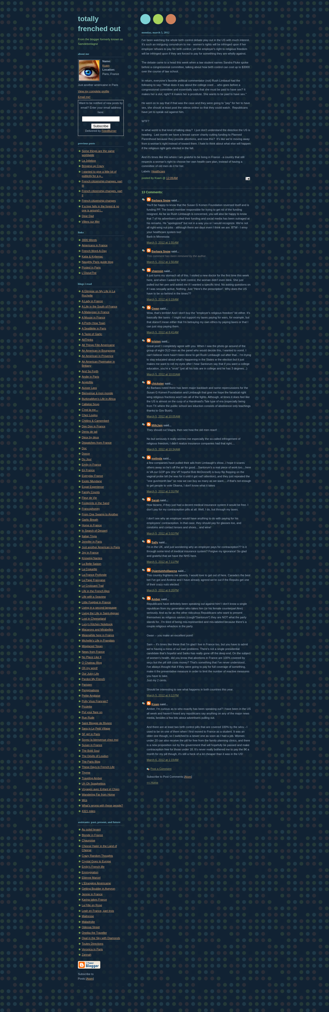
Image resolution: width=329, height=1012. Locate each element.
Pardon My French (93, 679)
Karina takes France (94, 899)
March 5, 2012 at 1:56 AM (163, 261)
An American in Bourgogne (98, 350)
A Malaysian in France (95, 312)
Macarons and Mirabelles (97, 629)
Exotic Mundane (92, 481)
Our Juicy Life (90, 673)
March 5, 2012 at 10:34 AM (163, 449)
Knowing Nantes (92, 558)
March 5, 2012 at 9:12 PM (163, 695)
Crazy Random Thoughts (97, 855)
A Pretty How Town (93, 323)
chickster (158, 383)
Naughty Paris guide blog (97, 261)
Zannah (86, 954)
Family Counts (91, 492)
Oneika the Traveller (94, 932)
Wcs (84, 800)
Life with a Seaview (94, 596)
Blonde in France (92, 835)
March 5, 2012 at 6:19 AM (163, 299)
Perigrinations (90, 690)
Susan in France (92, 745)
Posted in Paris (91, 267)
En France (88, 470)
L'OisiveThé (89, 272)
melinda (157, 458)
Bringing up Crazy (93, 166)
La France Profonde (94, 574)
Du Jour (87, 459)
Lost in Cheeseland (94, 618)
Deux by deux (90, 437)
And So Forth (90, 371)
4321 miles (88, 811)
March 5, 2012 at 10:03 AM (163, 374)
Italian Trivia (89, 536)
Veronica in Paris (92, 949)
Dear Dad (88, 215)
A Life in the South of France (99, 306)
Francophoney (91, 508)
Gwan (155, 308)
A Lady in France (92, 301)
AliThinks (87, 339)
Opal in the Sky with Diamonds (101, 938)
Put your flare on (92, 712)
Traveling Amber (92, 778)
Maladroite (88, 921)
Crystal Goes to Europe (96, 861)
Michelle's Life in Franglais (98, 640)
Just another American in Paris (101, 547)
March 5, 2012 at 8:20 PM (163, 590)
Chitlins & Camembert (95, 420)
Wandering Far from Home (98, 794)
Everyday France (92, 475)
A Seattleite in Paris (94, 328)
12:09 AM (172, 178)
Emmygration (90, 872)
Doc (84, 448)
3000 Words (89, 239)
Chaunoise (88, 840)
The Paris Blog (91, 761)
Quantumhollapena (164, 570)
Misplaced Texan (92, 646)
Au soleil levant (91, 829)
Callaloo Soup (90, 404)
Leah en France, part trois (98, 910)
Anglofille (87, 382)
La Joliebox (89, 160)
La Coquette (89, 569)
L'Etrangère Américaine (96, 883)
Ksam (155, 704)
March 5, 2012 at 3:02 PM (163, 533)
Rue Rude (88, 717)
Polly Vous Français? (95, 701)
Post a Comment (160, 768)
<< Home (152, 782)
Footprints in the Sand (95, 503)
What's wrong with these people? (102, 805)
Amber (156, 599)
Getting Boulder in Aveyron (98, 888)
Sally (155, 542)
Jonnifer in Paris (92, 541)
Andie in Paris (90, 376)
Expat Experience (93, 486)
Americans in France (94, 245)
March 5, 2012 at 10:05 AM (163, 416)
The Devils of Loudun (95, 756)
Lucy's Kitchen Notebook (97, 624)
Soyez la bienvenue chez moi (100, 739)
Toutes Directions (92, 943)
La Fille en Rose (92, 905)
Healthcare (158, 171)
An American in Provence (97, 355)
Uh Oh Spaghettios (93, 783)
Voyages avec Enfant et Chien (100, 789)
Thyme (86, 772)
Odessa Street (91, 927)
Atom (188, 776)
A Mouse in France (93, 317)
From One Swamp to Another (100, 514)
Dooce (86, 453)
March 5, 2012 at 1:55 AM (163, 242)
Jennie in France (92, 894)
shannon (157, 271)
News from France (93, 651)
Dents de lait (89, 431)
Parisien (87, 684)
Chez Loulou (90, 415)
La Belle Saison (91, 563)
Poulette (87, 706)
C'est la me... (90, 409)
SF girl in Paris (91, 734)
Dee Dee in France (93, 426)
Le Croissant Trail (93, 585)
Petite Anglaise (91, 695)
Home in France (92, 525)
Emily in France (91, 464)
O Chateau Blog (92, 662)
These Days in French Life (98, 766)
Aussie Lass (89, 387)
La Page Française (93, 580)
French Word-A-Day (94, 250)
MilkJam (157, 425)
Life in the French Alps (95, 591)
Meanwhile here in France (98, 635)
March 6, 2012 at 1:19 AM (163, 759)
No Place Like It (91, 657)
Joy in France (90, 552)
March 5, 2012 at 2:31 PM (163, 491)
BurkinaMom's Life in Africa (99, 398)
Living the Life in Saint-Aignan (100, 613)
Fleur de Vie (89, 497)
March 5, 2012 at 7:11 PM (163, 561)
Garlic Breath (90, 519)
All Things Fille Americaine (98, 345)
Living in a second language (99, 607)
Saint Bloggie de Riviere (97, 723)
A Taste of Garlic (92, 334)
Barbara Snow (161, 200)
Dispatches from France (97, 442)
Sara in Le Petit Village (96, 728)
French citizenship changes (99, 200)
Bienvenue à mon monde (97, 393)
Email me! (84, 96)
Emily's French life (93, 866)
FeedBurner (109, 130)
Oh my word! (90, 668)
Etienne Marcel (91, 877)
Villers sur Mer (91, 221)
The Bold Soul (90, 750)
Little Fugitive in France (96, 602)
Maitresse (88, 916)
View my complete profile (93, 91)
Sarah (155, 500)
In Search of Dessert (94, 530)
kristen (156, 341)
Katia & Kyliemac (92, 256)
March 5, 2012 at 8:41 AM (163, 332)
